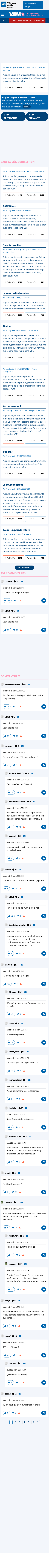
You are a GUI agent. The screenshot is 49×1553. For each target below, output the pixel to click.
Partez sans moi (12, 406)
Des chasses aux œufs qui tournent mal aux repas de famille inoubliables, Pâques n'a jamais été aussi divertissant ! (23, 102)
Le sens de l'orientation (16, 293)
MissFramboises (13, 685)
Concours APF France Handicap (27, 21)
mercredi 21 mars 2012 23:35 (18, 1087)
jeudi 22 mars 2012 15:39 (16, 1370)
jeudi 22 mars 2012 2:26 (16, 1115)
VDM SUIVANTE (34, 117)
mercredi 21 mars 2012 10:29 (18, 780)
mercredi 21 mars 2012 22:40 (18, 843)
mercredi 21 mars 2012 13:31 (17, 1242)
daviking (13, 1108)
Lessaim (9, 1203)
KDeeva (13, 992)
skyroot (13, 836)
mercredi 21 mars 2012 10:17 (17, 1030)
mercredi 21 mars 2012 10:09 (14, 753)
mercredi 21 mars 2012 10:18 (14, 1400)
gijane (8, 1394)
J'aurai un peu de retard (16, 530)
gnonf (8, 1336)
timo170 (13, 1364)
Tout (4, 21)
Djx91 (7, 611)
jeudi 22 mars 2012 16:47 (16, 1143)
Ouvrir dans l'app (30, 5)
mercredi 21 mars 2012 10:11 (17, 999)
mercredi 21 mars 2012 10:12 (17, 903)
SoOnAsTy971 (15, 1137)
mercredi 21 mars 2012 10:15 (13, 1343)
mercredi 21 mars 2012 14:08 (18, 1271)
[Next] (38, 1422)
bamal (8, 870)
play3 (8, 1301)
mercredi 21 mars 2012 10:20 (18, 1058)
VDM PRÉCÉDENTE (10, 117)
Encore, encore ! (24, 567)
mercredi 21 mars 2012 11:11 (17, 808)
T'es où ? (8, 452)
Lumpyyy (9, 746)
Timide (7, 326)
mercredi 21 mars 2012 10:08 (14, 617)
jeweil (8, 1173)
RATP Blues (9, 206)
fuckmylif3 (14, 1236)
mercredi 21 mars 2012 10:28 (18, 932)
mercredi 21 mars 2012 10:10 (14, 588)
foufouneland (15, 1080)
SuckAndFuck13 (16, 774)
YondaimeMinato (17, 802)
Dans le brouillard (13, 245)
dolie (11, 1024)
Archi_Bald (14, 1052)
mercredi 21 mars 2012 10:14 (14, 1209)
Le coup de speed (13, 485)
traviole (9, 582)
